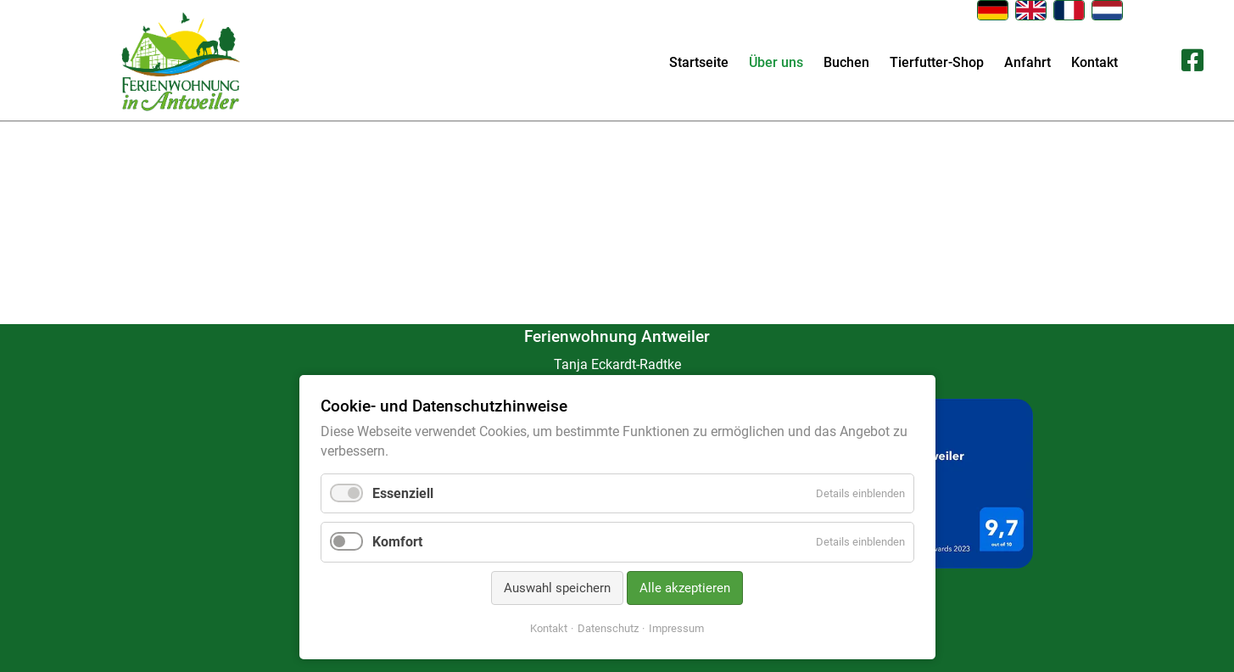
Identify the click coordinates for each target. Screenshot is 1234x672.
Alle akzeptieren (684, 588)
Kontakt (1094, 62)
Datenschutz (608, 628)
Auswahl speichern (557, 588)
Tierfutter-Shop (937, 62)
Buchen (846, 62)
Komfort (397, 542)
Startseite (699, 62)
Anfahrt (1027, 62)
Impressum (676, 628)
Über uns (776, 62)
